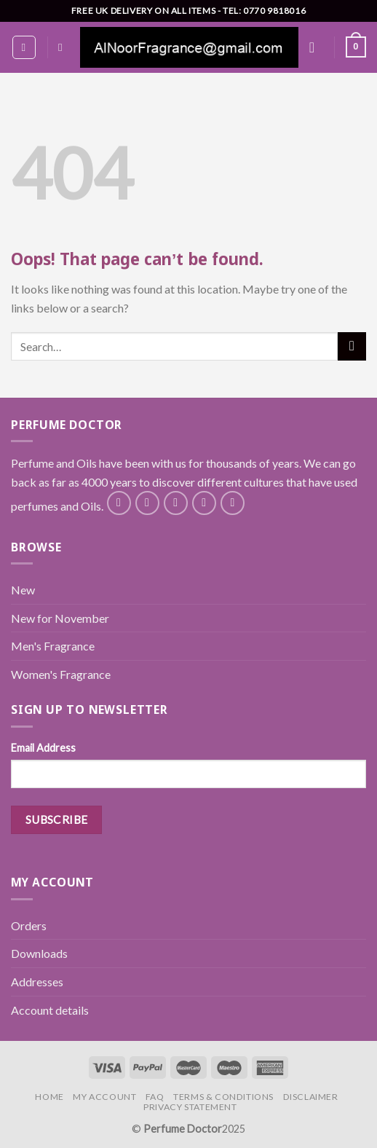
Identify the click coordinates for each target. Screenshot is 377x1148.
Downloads (39, 953)
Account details (50, 1010)
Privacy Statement (190, 1106)
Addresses (37, 981)
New (23, 590)
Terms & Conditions (223, 1096)
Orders (29, 925)
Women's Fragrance (61, 674)
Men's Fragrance (53, 646)
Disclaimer (310, 1096)
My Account (104, 1096)
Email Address (43, 748)
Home (49, 1096)
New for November (60, 618)
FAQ (155, 1096)
